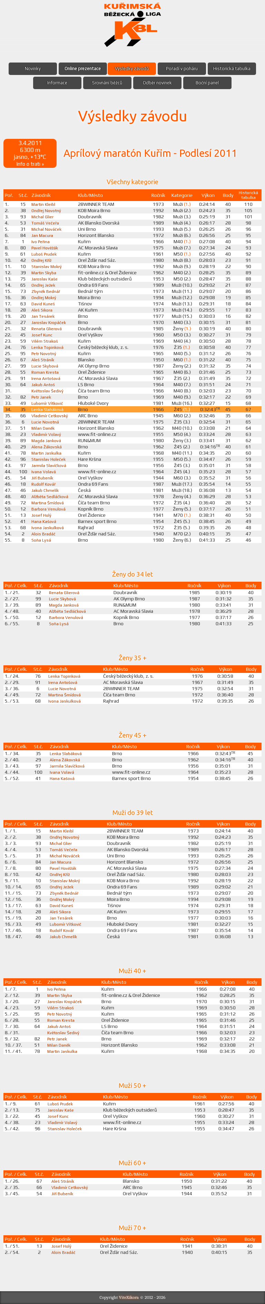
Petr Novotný (45, 353)
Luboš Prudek (45, 254)
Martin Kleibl (44, 204)
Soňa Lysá (41, 540)
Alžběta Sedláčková (51, 496)
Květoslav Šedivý (48, 390)
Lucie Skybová (45, 366)
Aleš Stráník (44, 359)
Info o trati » (30, 163)
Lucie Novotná (46, 422)
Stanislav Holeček (49, 459)
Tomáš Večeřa (46, 223)
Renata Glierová (47, 328)
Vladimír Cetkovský (51, 415)
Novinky (32, 69)
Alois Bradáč (44, 533)
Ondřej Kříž (42, 260)
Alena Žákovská (47, 446)
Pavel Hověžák (45, 247)
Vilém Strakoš (46, 341)
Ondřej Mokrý (45, 297)
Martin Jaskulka (47, 453)
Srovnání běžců (107, 83)
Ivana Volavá (44, 471)
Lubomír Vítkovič (49, 403)
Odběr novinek (157, 83)
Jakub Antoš (44, 384)
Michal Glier (43, 216)
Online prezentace (82, 69)
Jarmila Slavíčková (49, 465)
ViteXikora (129, 1297)
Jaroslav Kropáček (49, 322)
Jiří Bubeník (43, 477)
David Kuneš (44, 303)
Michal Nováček (47, 229)
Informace (57, 83)
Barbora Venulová (49, 509)
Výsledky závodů (131, 69)
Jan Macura (42, 235)
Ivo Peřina (41, 241)
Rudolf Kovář (44, 484)
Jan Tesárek (43, 316)
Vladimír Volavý (47, 434)
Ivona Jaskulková (48, 527)
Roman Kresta (46, 372)
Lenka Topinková (49, 347)
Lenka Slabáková (48, 409)
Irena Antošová (47, 378)
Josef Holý (41, 515)
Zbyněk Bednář (47, 291)
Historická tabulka (232, 69)
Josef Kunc (42, 334)
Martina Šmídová (49, 502)
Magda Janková (47, 440)
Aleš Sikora (43, 310)
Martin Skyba (44, 272)
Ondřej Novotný (47, 210)
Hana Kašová (44, 521)
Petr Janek (42, 397)
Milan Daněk (43, 428)
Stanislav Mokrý (47, 266)
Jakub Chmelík (46, 490)
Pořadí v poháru (181, 69)
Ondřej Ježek (44, 285)
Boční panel (207, 83)
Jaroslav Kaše (45, 279)
